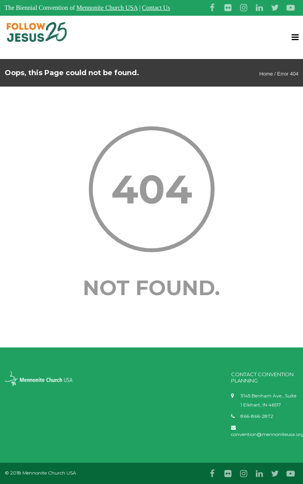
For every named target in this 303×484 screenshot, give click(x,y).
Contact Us (156, 7)
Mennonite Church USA (107, 7)
